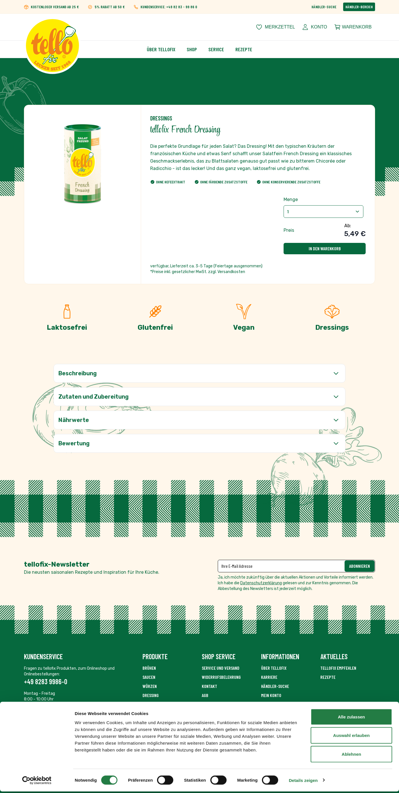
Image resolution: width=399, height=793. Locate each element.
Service (216, 49)
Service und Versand (220, 668)
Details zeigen (303, 781)
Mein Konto (271, 695)
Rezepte (243, 49)
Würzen (149, 686)
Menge (291, 199)
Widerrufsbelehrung (221, 677)
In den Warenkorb (325, 248)
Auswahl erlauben (351, 737)
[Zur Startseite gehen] (52, 27)
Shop (192, 49)
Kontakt (209, 686)
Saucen (148, 677)
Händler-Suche (324, 6)
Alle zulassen (351, 718)
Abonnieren (359, 566)
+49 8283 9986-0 (45, 681)
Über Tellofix (161, 49)
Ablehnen (351, 755)
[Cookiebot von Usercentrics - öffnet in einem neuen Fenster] (37, 782)
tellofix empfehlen (338, 668)
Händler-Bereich (359, 6)
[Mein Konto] (314, 27)
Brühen (149, 668)
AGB (205, 695)
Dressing (150, 695)
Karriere (269, 677)
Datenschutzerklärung (261, 583)
